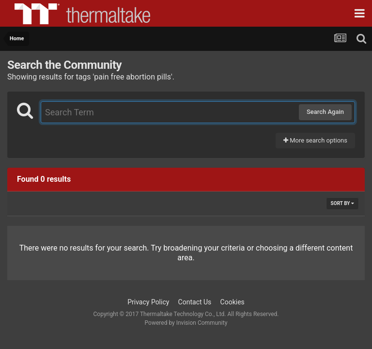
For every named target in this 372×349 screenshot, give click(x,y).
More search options (315, 140)
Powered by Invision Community (186, 322)
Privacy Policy (148, 302)
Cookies (232, 302)
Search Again (325, 111)
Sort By (342, 203)
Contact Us (195, 302)
